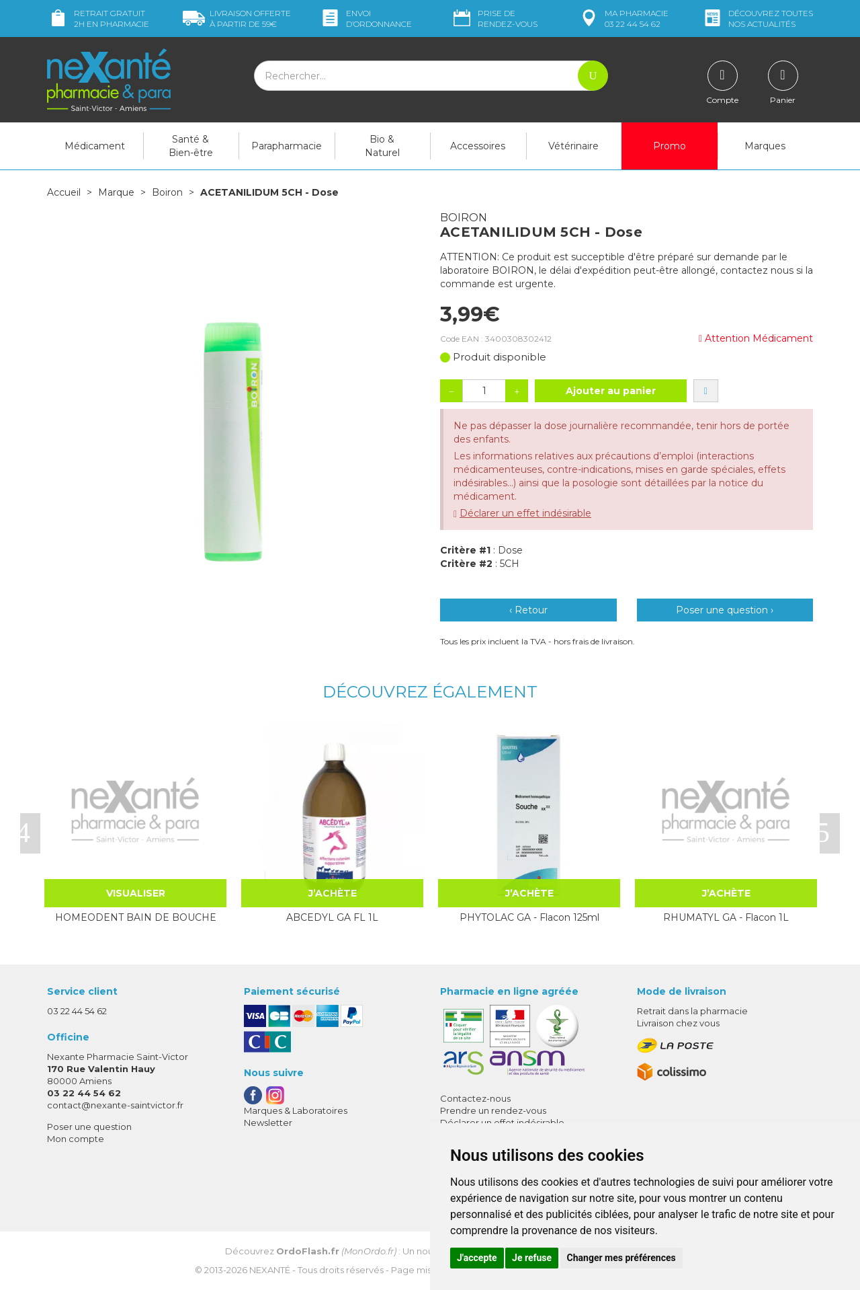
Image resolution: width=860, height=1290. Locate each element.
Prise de (494, 18)
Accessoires (477, 146)
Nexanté (269, 1269)
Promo (669, 146)
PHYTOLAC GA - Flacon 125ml (529, 917)
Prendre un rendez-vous (493, 1110)
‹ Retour (528, 610)
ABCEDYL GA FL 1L (332, 917)
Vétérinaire (573, 146)
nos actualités (757, 18)
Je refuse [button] (532, 1257)
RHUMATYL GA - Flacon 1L (726, 917)
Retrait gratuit (98, 18)
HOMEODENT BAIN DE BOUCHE (135, 917)
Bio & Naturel (382, 146)
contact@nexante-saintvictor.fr (115, 1105)
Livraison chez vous (678, 1023)
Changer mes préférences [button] (621, 1257)
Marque (116, 192)
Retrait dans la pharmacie (692, 1011)
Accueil (64, 192)
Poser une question (89, 1126)
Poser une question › (724, 610)
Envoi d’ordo (365, 18)
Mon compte (75, 1138)
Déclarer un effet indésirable (525, 513)
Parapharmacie (286, 146)
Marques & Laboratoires (295, 1110)
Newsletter (268, 1122)
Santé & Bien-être (191, 146)
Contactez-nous (475, 1098)
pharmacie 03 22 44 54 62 (623, 18)
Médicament (94, 146)
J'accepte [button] (477, 1257)
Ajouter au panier (611, 391)
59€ (237, 18)
